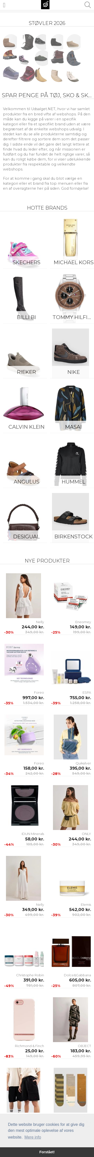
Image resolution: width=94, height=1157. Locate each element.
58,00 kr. (34, 838)
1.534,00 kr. (33, 703)
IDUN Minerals (33, 834)
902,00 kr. (81, 915)
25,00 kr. (34, 1050)
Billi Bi (26, 317)
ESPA (87, 692)
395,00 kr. (80, 768)
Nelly (40, 622)
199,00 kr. (82, 632)
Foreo (39, 692)
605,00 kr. (80, 980)
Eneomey (83, 622)
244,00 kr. (33, 626)
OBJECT (84, 1046)
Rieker (26, 372)
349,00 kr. (34, 632)
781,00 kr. (35, 986)
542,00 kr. (80, 909)
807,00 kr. (81, 986)
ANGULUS (26, 482)
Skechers (26, 262)
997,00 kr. (33, 697)
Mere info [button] (32, 1137)
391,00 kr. (33, 980)
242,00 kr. (34, 773)
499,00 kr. (34, 915)
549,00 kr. (81, 773)
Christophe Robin (30, 975)
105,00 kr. (35, 844)
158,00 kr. (33, 768)
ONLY (86, 834)
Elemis (86, 905)
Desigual (26, 536)
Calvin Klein (26, 427)
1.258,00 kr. (80, 703)
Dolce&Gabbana (77, 975)
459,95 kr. (81, 1056)
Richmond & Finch (29, 1046)
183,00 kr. (80, 1050)
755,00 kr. (80, 697)
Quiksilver (83, 763)
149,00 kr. (80, 626)
